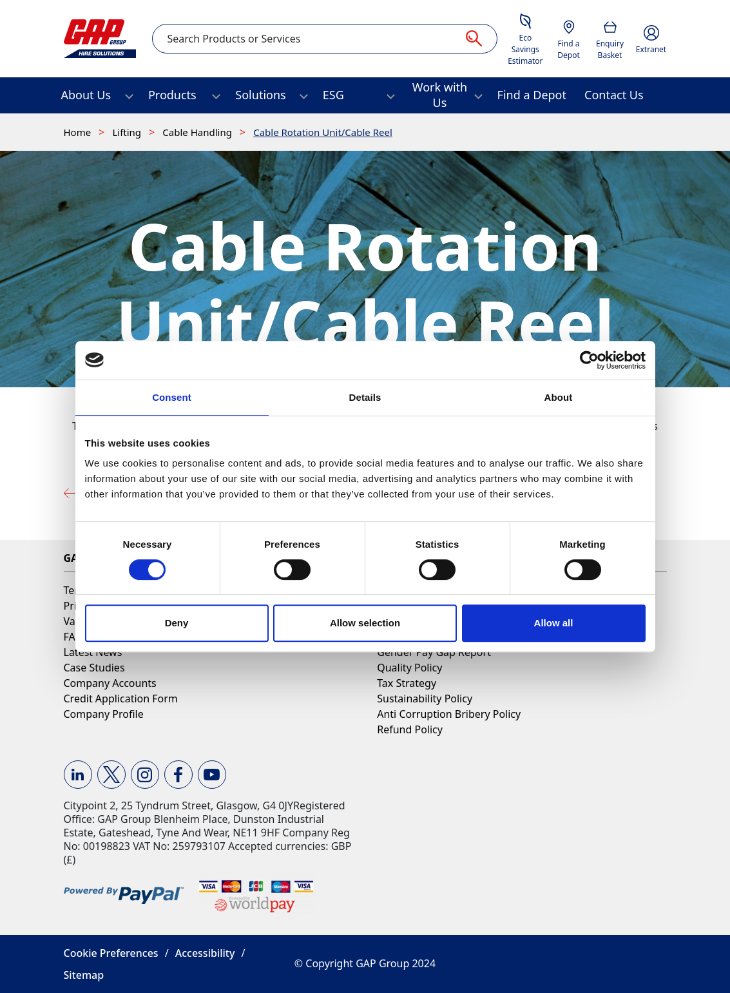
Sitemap (84, 975)
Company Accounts (110, 683)
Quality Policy (409, 667)
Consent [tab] (171, 397)
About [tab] (558, 397)
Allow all (553, 622)
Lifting (128, 132)
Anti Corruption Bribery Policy (449, 714)
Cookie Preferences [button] (111, 953)
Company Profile (104, 714)
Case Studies (94, 667)
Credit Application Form (121, 698)
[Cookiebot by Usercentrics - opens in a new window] (589, 360)
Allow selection (365, 622)
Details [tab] (365, 397)
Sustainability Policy (424, 698)
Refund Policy (410, 729)
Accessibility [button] (205, 953)
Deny (177, 622)
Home (79, 132)
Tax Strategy (406, 683)
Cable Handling (198, 132)
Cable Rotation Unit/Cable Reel (322, 132)
